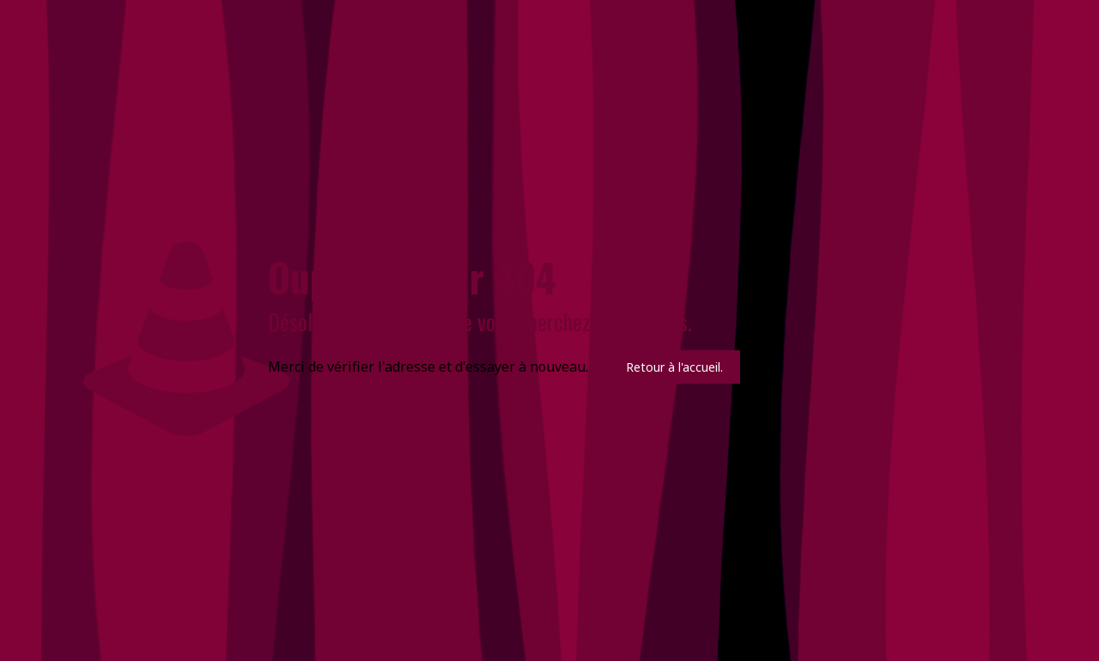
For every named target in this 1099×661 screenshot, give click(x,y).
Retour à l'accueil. (674, 367)
